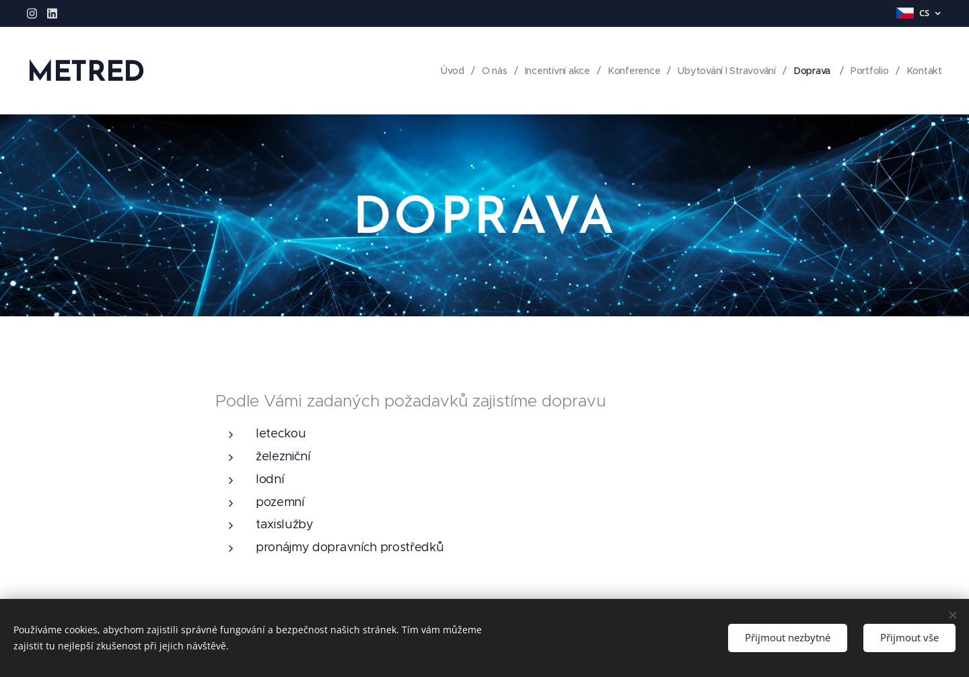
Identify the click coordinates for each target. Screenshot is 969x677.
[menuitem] (447, 70)
